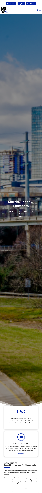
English (21, 216)
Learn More (21, 426)
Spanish (21, 219)
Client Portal (31, 4)
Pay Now (21, 4)
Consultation (11, 4)
